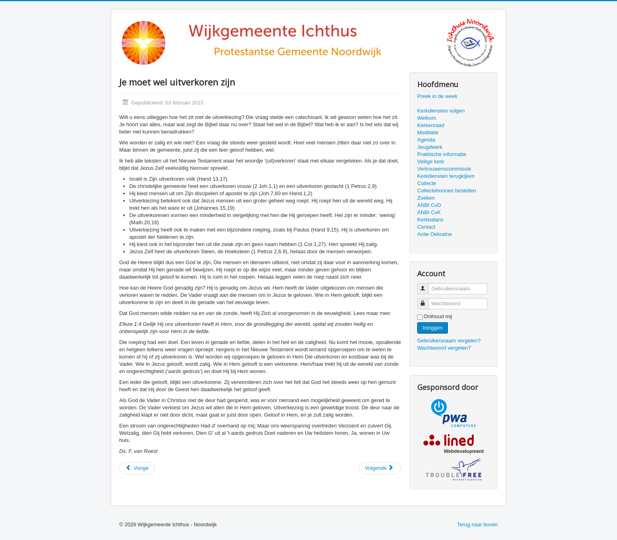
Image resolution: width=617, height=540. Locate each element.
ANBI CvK (429, 212)
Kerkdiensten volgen (441, 111)
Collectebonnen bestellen (446, 191)
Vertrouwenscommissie (444, 169)
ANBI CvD (429, 205)
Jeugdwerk (430, 147)
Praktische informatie (441, 154)
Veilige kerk (430, 161)
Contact (426, 227)
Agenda (426, 140)
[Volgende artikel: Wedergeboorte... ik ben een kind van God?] (380, 468)
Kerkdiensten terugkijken (445, 176)
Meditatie (428, 132)
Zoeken (426, 198)
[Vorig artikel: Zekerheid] (137, 468)
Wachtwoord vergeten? (444, 348)
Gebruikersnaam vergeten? (449, 341)
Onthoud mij (438, 316)
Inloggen (432, 328)
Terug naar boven (477, 524)
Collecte (426, 183)
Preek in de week (437, 96)
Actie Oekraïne (434, 234)
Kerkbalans (430, 220)
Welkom (426, 118)
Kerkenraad (430, 125)
